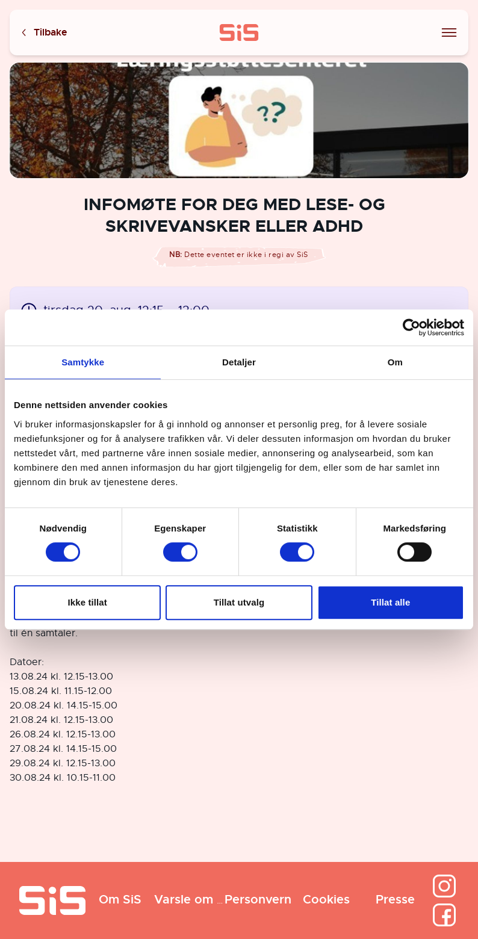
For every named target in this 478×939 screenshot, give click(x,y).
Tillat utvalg (239, 602)
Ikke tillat (87, 602)
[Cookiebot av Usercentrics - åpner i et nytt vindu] (411, 327)
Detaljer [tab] (239, 362)
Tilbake (43, 33)
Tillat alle (390, 602)
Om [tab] (395, 362)
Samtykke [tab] (82, 362)
